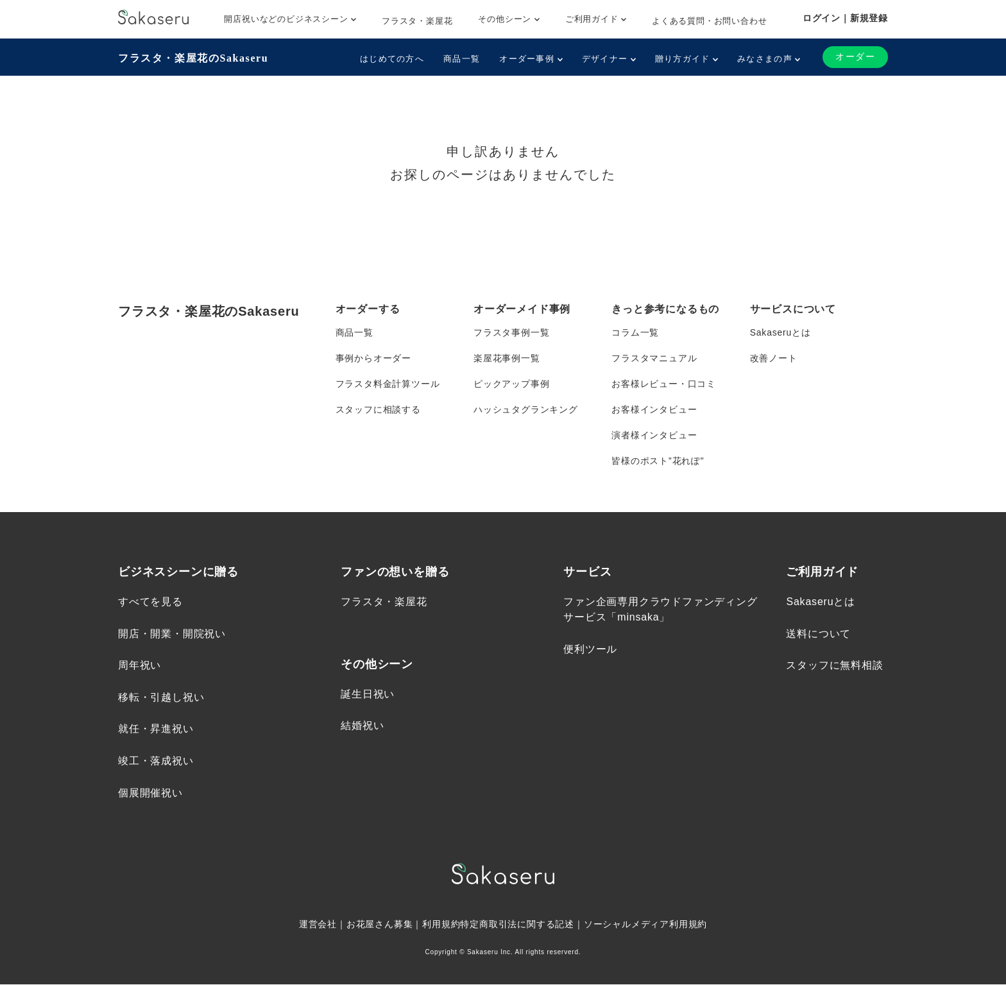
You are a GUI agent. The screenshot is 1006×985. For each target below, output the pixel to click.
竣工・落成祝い (156, 760)
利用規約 (441, 925)
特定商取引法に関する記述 (517, 925)
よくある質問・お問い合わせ (709, 21)
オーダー (855, 57)
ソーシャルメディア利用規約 (645, 925)
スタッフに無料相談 (834, 665)
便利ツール (590, 649)
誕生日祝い (368, 694)
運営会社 (318, 925)
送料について (818, 633)
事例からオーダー (373, 358)
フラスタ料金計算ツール (388, 384)
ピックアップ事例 (511, 384)
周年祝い (139, 665)
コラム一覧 (635, 332)
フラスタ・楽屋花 (417, 21)
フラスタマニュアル (654, 358)
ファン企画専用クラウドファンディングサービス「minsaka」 (660, 610)
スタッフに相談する (378, 409)
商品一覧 (461, 59)
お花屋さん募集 (379, 925)
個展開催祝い (150, 792)
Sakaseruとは (780, 332)
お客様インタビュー (654, 409)
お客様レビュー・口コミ (663, 384)
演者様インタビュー (654, 435)
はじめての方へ (392, 59)
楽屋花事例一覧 (506, 358)
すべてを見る (150, 602)
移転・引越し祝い (161, 697)
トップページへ (502, 233)
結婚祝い (362, 726)
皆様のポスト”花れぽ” (657, 461)
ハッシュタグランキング (525, 409)
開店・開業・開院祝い (172, 633)
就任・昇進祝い (156, 729)
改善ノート (773, 358)
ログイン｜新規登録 (845, 18)
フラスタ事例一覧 (511, 332)
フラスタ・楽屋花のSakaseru (193, 58)
